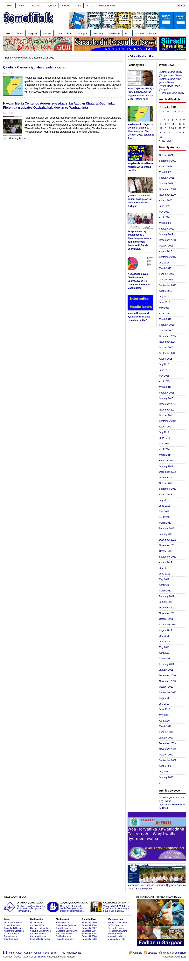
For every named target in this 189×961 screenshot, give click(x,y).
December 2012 (167, 539)
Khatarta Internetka (65, 939)
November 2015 (167, 341)
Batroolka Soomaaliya (66, 931)
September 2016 (167, 285)
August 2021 (165, 166)
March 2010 (165, 726)
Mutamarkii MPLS (116, 939)
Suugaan (83, 33)
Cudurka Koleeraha (39, 928)
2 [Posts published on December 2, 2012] (184, 115)
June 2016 (164, 302)
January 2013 (166, 534)
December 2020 (167, 189)
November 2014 (167, 409)
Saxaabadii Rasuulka (14, 928)
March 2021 (165, 172)
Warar (20, 33)
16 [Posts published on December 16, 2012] (184, 124)
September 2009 (167, 760)
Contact (37, 5)
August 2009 (165, 766)
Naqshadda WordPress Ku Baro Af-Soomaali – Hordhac (140, 167)
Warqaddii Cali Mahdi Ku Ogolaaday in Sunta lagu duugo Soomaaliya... (111, 907)
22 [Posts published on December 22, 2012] (180, 128)
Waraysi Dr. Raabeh (117, 922)
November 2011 (167, 613)
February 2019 (166, 228)
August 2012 (165, 562)
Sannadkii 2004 (89, 936)
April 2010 (164, 720)
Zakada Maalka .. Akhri (142, 56)
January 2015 (166, 398)
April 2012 (164, 585)
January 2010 (166, 737)
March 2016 (165, 319)
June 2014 (164, 438)
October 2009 (166, 754)
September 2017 (167, 257)
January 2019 (166, 234)
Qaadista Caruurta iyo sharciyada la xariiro (34, 67)
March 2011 (165, 658)
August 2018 (165, 251)
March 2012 (165, 590)
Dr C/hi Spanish (115, 925)
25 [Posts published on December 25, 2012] (165, 132)
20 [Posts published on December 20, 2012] (172, 128)
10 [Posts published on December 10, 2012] (161, 124)
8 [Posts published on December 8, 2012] (180, 119)
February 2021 (166, 177)
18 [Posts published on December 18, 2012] (165, 128)
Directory (98, 33)
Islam (59, 33)
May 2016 (164, 308)
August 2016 (165, 291)
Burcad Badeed (115, 933)
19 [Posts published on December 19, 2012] (168, 128)
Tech (127, 33)
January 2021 (166, 183)
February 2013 (166, 528)
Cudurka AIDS (37, 925)
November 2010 (167, 681)
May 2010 (164, 715)
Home (10, 5)
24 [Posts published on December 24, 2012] (161, 132)
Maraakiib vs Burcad (117, 936)
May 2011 (164, 647)
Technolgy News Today (172, 93)
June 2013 (164, 505)
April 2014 (164, 449)
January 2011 (166, 669)
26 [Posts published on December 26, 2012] (168, 132)
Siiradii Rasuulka (12, 925)
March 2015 (165, 387)
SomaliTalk (180, 952)
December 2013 (167, 472)
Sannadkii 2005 (89, 933)
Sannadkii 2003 (89, 939)
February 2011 (166, 664)
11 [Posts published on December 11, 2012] (165, 124)
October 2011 (166, 619)
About (22, 5)
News (8, 33)
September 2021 (167, 161)
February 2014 (166, 460)
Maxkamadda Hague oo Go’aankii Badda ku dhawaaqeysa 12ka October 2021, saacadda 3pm (141, 131)
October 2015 (166, 347)
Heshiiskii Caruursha (117, 931)
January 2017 (166, 279)
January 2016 (166, 330)
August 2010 (165, 698)
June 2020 (164, 206)
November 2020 (167, 194)
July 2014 (164, 432)
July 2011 (164, 636)
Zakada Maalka (11, 933)
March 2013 (165, 522)
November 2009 (167, 749)
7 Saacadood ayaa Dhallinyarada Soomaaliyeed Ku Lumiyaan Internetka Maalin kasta (139, 281)
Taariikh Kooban (63, 928)
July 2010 (164, 703)
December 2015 (167, 336)
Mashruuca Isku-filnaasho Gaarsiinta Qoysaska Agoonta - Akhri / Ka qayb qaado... (157, 885)
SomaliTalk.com (37, 956)
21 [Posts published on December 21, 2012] (176, 128)
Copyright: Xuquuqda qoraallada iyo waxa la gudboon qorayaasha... (68, 907)
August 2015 (165, 358)
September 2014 (167, 421)
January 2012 (166, 602)
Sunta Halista (62, 922)
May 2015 (164, 375)
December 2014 (167, 404)
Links (78, 5)
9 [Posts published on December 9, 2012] (184, 119)
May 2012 (164, 579)
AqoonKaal (180, 956)
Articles (47, 33)
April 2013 (164, 517)
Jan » (170, 140)
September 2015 (167, 353)
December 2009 (167, 743)
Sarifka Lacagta (63, 936)
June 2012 (164, 573)
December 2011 (167, 607)
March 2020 (165, 223)
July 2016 (164, 296)
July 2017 (164, 262)
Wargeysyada (107, 5)
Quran (52, 5)
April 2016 (164, 313)
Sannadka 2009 (89, 922)
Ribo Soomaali (11, 939)
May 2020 (164, 211)
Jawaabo (152, 952)
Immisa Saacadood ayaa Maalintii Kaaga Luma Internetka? (139, 317)
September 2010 (167, 692)
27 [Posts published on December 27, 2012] (172, 132)
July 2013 (164, 500)
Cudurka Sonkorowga (40, 931)
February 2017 (166, 274)
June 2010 (164, 709)
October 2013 (166, 483)
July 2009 (164, 771)
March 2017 (165, 268)
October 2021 (166, 155)
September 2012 (167, 556)
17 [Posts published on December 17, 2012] (161, 128)
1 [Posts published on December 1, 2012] (180, 115)
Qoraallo (137, 952)
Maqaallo (33, 33)
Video (65, 5)
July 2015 (164, 364)
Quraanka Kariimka (13, 922)
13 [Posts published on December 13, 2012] (172, 124)
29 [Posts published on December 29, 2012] (180, 132)
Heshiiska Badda (64, 933)
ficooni (22, 138)
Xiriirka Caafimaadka (40, 939)
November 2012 (167, 545)
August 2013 (165, 494)
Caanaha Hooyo (38, 936)
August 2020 (165, 200)
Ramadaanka (10, 936)
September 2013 (167, 489)
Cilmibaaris (114, 33)
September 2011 (167, 624)
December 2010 (167, 675)
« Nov (162, 140)
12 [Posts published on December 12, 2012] (168, 124)
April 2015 (164, 381)
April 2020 (164, 217)
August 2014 (165, 426)
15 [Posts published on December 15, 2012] (180, 124)
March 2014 (165, 455)
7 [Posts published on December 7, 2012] (176, 119)
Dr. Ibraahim (36, 922)
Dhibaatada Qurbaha (66, 925)
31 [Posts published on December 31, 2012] (161, 137)
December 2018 (167, 240)
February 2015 (166, 392)
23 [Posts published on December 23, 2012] (184, 128)
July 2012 (164, 568)
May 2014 (164, 443)
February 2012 (166, 596)
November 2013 (167, 477)
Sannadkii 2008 (89, 925)
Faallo (69, 33)
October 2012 (166, 551)
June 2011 (164, 641)
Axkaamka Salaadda (14, 931)
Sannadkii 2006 (89, 931)
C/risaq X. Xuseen (116, 928)
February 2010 (166, 732)
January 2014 (166, 466)
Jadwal (152, 33)
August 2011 (165, 630)
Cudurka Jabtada (38, 933)
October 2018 (166, 245)
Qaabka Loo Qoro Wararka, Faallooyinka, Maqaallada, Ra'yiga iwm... (25, 907)
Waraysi (139, 33)
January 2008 (166, 777)
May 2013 (164, 511)
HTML (90, 5)
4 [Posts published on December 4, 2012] (164, 119)
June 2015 (164, 370)
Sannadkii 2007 (89, 928)
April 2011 (164, 653)
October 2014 (166, 415)
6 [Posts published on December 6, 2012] (172, 119)
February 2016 (166, 325)
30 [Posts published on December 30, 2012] (184, 132)
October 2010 (166, 686)
